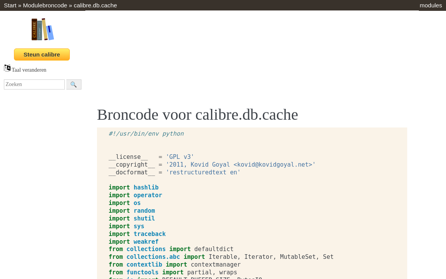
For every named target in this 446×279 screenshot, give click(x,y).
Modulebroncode (45, 5)
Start (10, 5)
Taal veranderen (25, 70)
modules (431, 5)
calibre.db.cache (95, 5)
